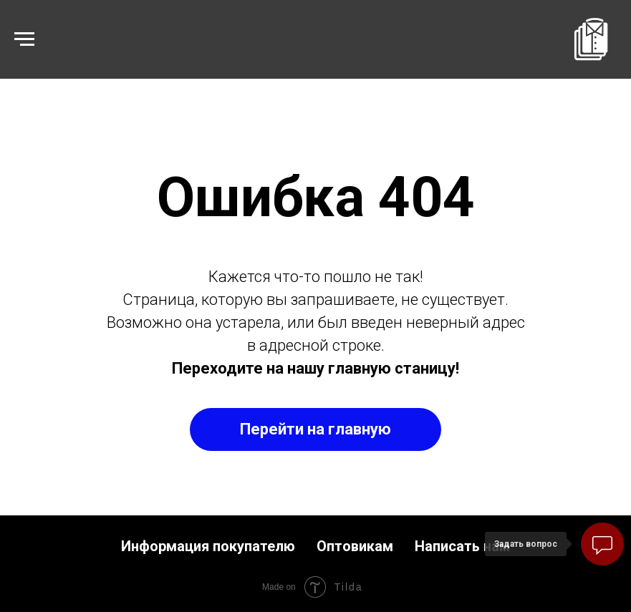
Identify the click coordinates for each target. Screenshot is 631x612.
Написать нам (462, 546)
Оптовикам (355, 546)
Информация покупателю (208, 546)
